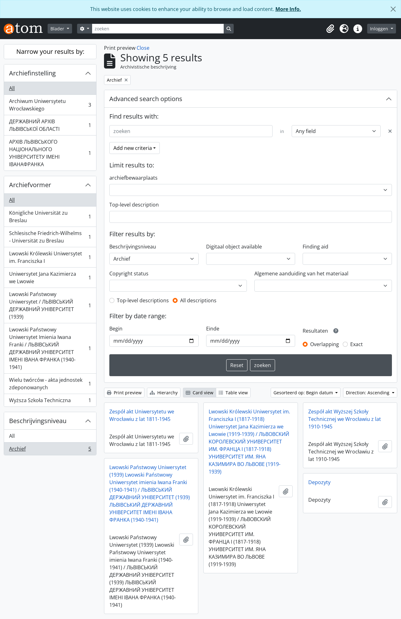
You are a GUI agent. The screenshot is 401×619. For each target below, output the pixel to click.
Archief (50, 450)
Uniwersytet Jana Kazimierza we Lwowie (50, 277)
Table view (233, 393)
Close (143, 47)
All (12, 88)
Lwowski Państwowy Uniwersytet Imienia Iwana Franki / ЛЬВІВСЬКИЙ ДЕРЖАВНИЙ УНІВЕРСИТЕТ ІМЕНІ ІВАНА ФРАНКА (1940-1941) (50, 348)
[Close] (393, 9)
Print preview (124, 393)
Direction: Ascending (368, 393)
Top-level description (134, 204)
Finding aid (315, 246)
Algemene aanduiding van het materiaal (301, 273)
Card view (199, 393)
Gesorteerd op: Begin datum (303, 393)
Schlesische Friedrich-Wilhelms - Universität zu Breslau (50, 237)
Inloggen (379, 29)
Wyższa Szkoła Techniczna (50, 401)
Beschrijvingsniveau (37, 421)
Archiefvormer (30, 185)
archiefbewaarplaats (133, 177)
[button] (330, 29)
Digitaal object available (234, 246)
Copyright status (128, 273)
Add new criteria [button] (132, 148)
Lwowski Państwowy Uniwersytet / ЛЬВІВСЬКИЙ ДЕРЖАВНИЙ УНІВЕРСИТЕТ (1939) (50, 305)
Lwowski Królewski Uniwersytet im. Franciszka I (50, 257)
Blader (57, 29)
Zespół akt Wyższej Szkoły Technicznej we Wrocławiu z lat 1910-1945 (344, 419)
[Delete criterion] (390, 131)
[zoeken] (158, 28)
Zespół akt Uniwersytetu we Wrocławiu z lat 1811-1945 (141, 415)
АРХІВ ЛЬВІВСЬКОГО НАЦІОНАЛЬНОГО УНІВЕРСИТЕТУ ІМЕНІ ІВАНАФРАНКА (50, 153)
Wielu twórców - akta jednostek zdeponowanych (50, 383)
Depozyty (319, 482)
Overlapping (324, 344)
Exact (356, 344)
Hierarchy (164, 393)
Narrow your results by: (50, 51)
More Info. (288, 9)
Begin (115, 328)
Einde (212, 328)
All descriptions (198, 300)
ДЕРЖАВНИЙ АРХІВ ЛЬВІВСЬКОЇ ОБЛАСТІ (50, 125)
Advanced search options (145, 99)
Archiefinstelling (32, 73)
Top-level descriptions (143, 300)
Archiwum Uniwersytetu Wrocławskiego (50, 105)
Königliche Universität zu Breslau (50, 216)
